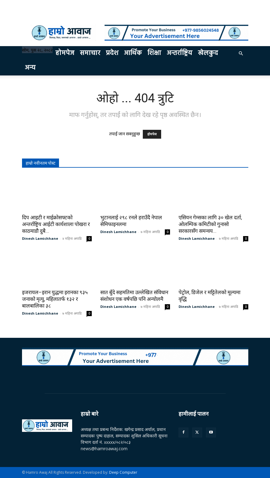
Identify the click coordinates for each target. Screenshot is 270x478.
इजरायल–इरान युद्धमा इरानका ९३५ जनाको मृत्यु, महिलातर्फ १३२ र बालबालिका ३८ (55, 299)
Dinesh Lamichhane (40, 238)
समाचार (90, 53)
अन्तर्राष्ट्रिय (179, 53)
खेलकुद (208, 53)
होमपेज (64, 53)
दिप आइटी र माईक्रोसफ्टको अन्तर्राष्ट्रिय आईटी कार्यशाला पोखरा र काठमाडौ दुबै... (56, 224)
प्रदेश (112, 53)
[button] (241, 54)
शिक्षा (154, 53)
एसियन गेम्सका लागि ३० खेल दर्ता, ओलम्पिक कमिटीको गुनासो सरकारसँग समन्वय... (210, 224)
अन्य (30, 68)
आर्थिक (133, 53)
